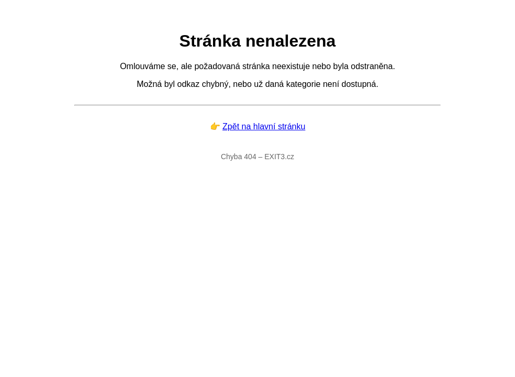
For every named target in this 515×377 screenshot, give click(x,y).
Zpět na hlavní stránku (263, 126)
